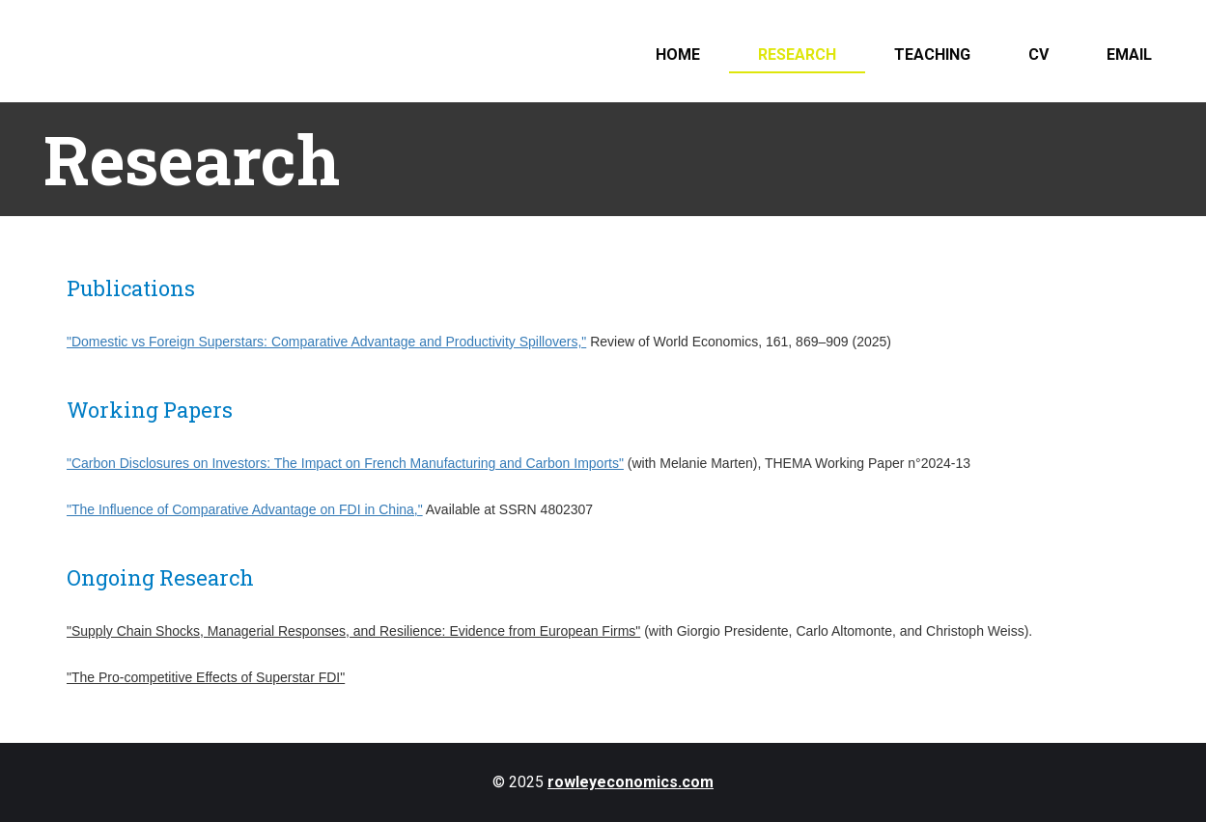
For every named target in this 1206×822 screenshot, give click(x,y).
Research (797, 54)
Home (678, 54)
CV (1038, 54)
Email (1129, 54)
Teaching (932, 54)
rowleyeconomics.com (630, 782)
